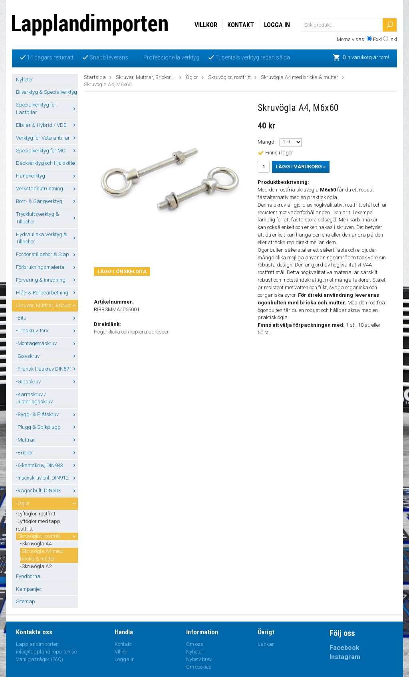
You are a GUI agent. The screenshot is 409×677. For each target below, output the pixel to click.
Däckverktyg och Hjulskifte (47, 163)
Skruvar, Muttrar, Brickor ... (47, 305)
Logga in (277, 25)
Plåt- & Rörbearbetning (47, 293)
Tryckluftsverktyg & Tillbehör (47, 218)
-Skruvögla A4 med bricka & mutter (41, 555)
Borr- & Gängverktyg (47, 201)
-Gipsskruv (47, 382)
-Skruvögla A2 (36, 566)
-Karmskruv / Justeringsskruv (34, 398)
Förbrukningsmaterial (47, 267)
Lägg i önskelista (122, 271)
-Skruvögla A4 (36, 544)
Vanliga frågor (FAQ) (39, 659)
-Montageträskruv (47, 343)
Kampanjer (29, 589)
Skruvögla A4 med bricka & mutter (299, 77)
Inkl (393, 39)
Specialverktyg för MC (47, 151)
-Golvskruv (47, 356)
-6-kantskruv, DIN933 (47, 465)
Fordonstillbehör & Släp (47, 254)
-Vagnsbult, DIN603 (47, 490)
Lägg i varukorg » (301, 167)
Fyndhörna (28, 576)
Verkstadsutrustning (47, 188)
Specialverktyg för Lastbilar (47, 108)
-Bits (47, 318)
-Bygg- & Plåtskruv (47, 414)
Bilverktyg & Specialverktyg (47, 92)
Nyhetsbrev (199, 659)
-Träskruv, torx (47, 331)
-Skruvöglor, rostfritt (47, 536)
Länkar (266, 644)
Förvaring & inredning (47, 280)
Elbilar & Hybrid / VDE (47, 125)
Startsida (95, 77)
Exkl (377, 39)
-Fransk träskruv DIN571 (47, 369)
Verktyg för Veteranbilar (47, 138)
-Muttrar (47, 440)
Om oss (194, 644)
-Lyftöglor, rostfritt (36, 514)
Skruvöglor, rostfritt (229, 77)
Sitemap (25, 601)
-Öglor (47, 503)
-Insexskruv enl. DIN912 (47, 478)
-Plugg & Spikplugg (47, 427)
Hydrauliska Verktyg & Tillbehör (47, 238)
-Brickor (47, 453)
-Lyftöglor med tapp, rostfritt (39, 525)
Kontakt (240, 25)
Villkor (206, 25)
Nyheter (24, 80)
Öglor (192, 77)
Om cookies (198, 667)
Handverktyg (47, 176)
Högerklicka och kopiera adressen (132, 332)
